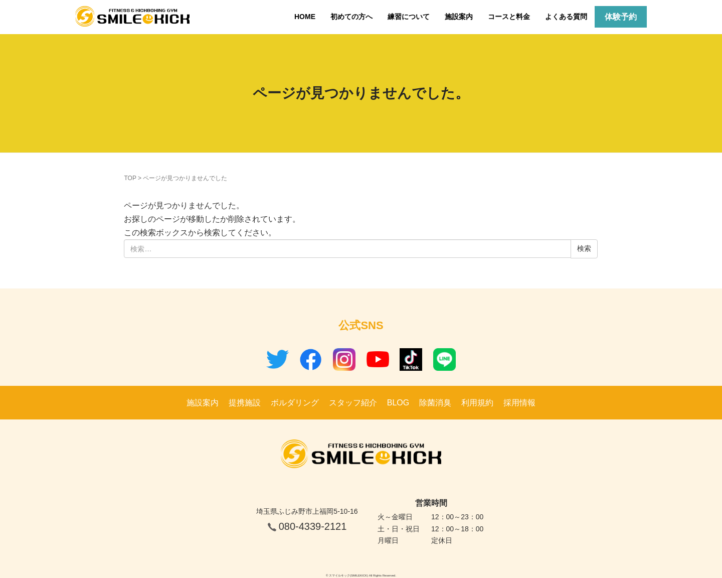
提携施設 (245, 402)
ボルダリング (295, 402)
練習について (409, 17)
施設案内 (459, 17)
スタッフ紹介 (353, 402)
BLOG (398, 402)
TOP (130, 178)
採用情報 (519, 402)
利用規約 (477, 402)
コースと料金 (509, 17)
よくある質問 (566, 17)
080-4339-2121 (313, 526)
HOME (304, 17)
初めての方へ (351, 17)
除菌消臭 (435, 402)
